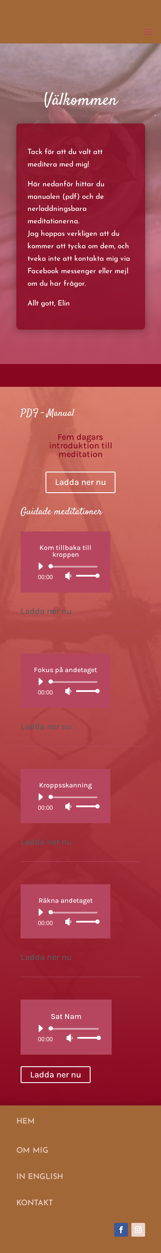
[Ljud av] (68, 576)
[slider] (74, 567)
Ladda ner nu (80, 482)
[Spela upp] (40, 566)
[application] (65, 571)
